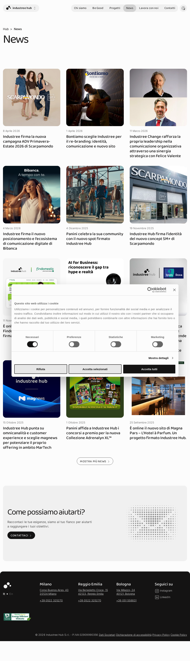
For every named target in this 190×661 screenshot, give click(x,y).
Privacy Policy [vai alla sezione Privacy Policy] (161, 634)
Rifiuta (40, 369)
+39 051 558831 (126, 600)
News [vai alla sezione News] (129, 8)
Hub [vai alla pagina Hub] (6, 29)
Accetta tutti (149, 369)
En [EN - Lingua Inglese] (11, 594)
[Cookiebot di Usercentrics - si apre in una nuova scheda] (150, 290)
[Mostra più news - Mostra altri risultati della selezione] (95, 461)
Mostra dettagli (158, 357)
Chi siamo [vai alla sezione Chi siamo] (80, 8)
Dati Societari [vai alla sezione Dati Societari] (107, 634)
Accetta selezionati (94, 369)
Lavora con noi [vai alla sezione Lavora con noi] (148, 8)
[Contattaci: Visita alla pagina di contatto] (21, 535)
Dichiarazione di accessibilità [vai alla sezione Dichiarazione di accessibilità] (134, 634)
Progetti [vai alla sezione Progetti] (114, 8)
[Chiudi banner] (174, 289)
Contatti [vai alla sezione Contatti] (169, 8)
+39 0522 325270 (51, 600)
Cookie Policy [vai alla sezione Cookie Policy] (179, 634)
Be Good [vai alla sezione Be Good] (97, 8)
